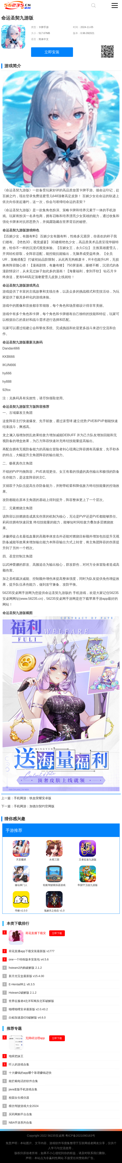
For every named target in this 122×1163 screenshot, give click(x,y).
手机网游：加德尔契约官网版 (34, 806)
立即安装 (51, 52)
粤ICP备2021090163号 (80, 1135)
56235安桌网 (56, 1135)
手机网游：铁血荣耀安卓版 (32, 798)
